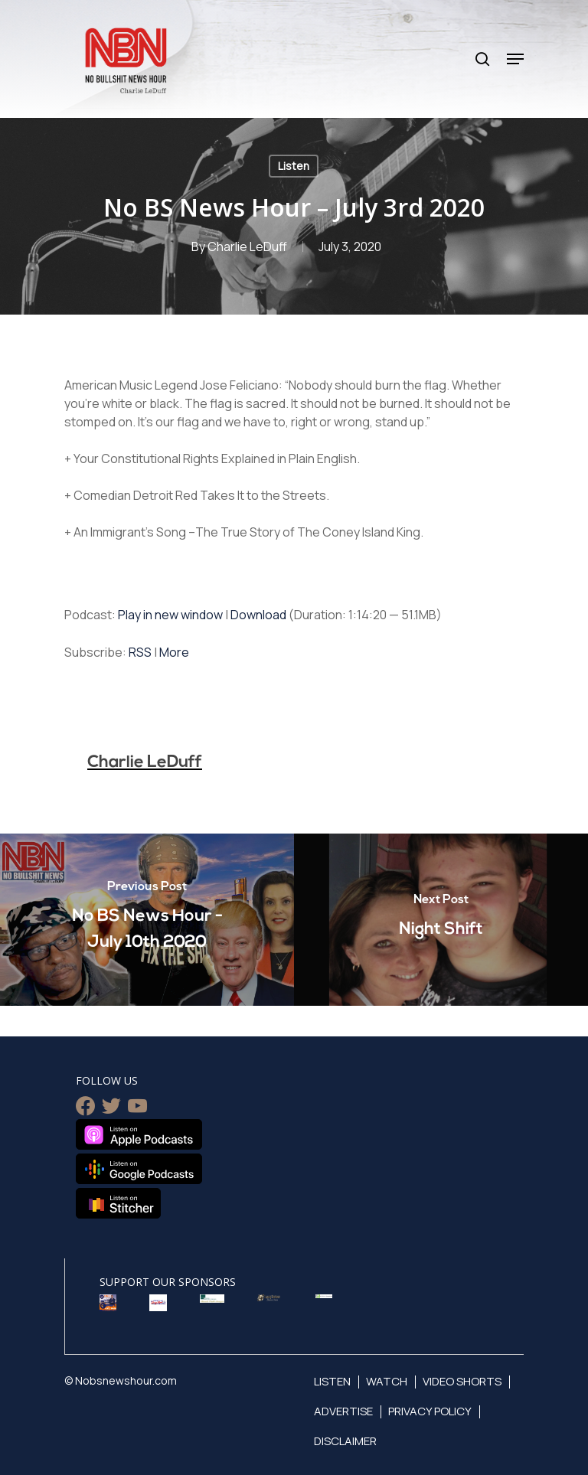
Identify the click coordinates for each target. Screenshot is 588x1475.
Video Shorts (462, 1381)
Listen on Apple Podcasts (139, 1134)
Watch (386, 1381)
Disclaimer (345, 1441)
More (174, 652)
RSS (140, 652)
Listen (293, 165)
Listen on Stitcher (118, 1203)
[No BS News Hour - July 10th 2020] (147, 920)
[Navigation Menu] (515, 59)
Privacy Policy (430, 1411)
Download (258, 614)
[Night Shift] (441, 920)
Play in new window (170, 614)
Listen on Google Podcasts (139, 1169)
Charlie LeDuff (247, 246)
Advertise (343, 1411)
